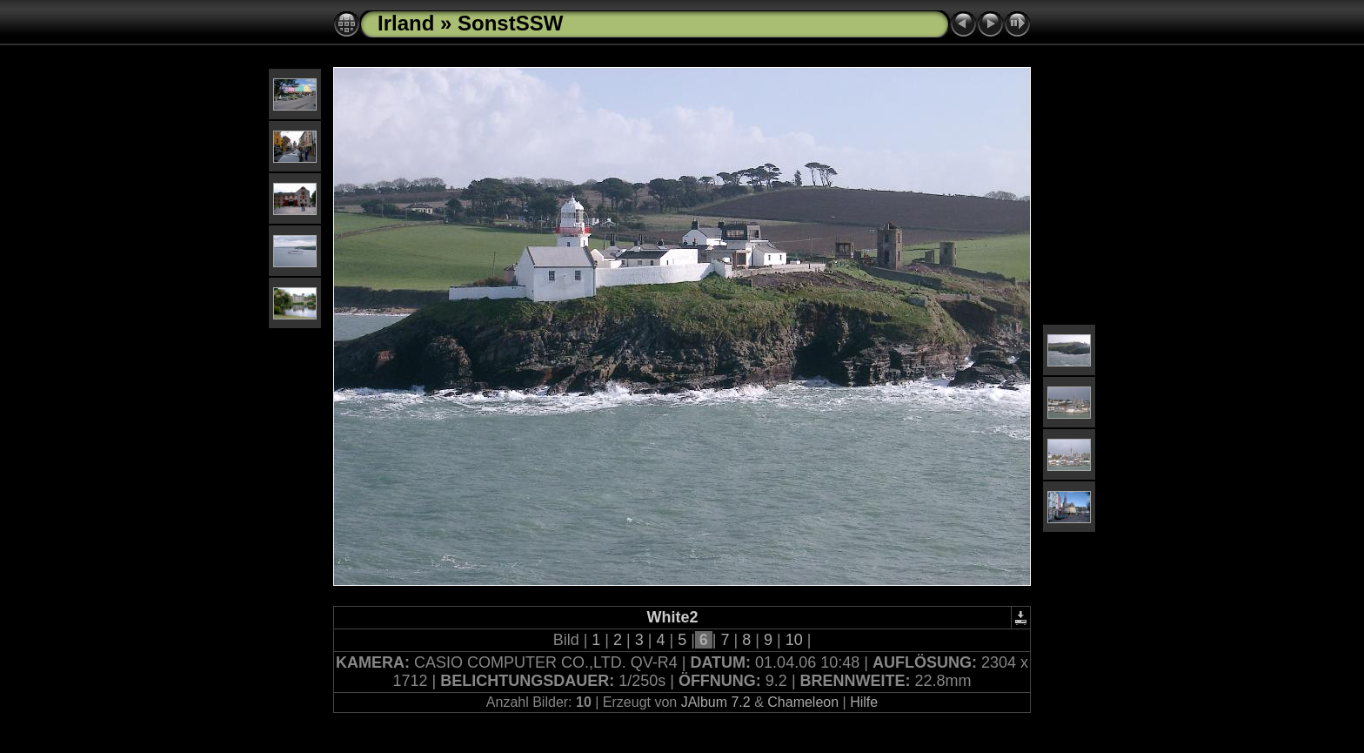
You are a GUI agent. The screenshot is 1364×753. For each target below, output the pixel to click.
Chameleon (803, 702)
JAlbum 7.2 (716, 702)
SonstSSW (510, 23)
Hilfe (864, 702)
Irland (406, 23)
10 (794, 640)
